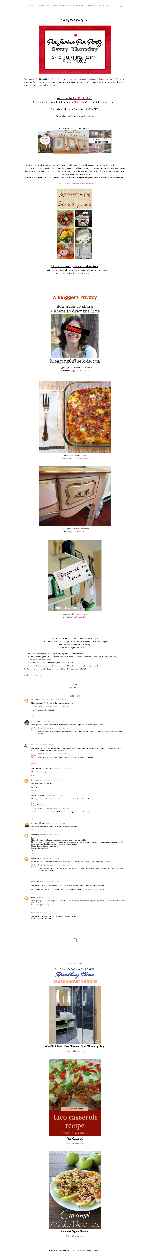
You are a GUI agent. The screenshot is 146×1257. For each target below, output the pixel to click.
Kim (33, 745)
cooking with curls (38, 823)
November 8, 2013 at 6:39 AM (59, 707)
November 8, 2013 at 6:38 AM (60, 754)
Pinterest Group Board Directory (63, 6)
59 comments (77, 1236)
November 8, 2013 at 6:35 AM (59, 865)
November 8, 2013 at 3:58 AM (49, 858)
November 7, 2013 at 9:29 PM (58, 795)
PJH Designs (80, 532)
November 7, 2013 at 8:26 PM (52, 780)
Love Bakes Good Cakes (40, 700)
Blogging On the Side (80, 370)
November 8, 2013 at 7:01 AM (45, 897)
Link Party (77, 688)
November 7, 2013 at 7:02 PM (60, 700)
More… (106, 6)
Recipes (98, 6)
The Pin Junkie (82, 98)
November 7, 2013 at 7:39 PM (63, 768)
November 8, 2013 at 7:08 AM (51, 913)
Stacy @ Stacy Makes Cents (42, 768)
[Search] (121, 6)
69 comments (78, 1144)
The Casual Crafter (79, 459)
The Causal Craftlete (39, 721)
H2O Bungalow (80, 617)
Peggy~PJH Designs (39, 795)
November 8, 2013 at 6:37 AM (59, 808)
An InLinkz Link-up (32, 675)
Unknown (35, 835)
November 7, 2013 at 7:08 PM (57, 721)
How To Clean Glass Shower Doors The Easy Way (74, 1046)
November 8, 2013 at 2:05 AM (49, 834)
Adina (33, 897)
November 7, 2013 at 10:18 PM (56, 823)
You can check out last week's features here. (75, 183)
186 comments (78, 1051)
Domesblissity (36, 780)
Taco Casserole (74, 1138)
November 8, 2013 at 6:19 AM (51, 882)
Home (32, 6)
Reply (33, 716)
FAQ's (90, 6)
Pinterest (40, 6)
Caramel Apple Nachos (74, 1231)
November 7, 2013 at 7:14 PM (45, 745)
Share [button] (74, 684)
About (84, 6)
